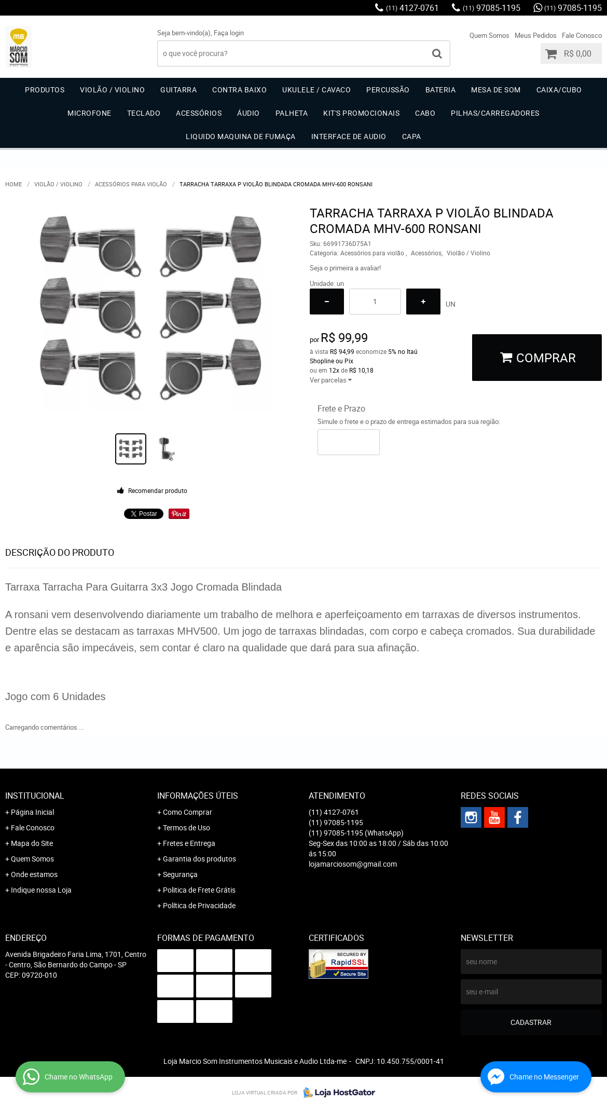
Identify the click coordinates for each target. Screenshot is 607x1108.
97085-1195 (491, 7)
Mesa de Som (496, 89)
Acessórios (199, 113)
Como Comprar (187, 812)
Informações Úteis (197, 795)
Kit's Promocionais (361, 113)
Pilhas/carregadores (495, 113)
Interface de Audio (349, 136)
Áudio (248, 113)
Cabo (425, 113)
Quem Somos (489, 35)
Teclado (144, 113)
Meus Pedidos (536, 35)
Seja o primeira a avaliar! (345, 267)
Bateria (440, 89)
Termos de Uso (186, 827)
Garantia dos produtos (199, 859)
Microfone (89, 113)
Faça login (229, 32)
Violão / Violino (112, 89)
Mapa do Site (32, 843)
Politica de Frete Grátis (199, 890)
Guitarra (178, 89)
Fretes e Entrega (189, 843)
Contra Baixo (239, 89)
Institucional (34, 795)
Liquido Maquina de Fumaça (241, 136)
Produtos (44, 89)
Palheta (291, 113)
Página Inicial (32, 812)
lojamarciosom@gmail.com (353, 864)
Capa (411, 136)
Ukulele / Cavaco (316, 89)
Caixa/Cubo (559, 89)
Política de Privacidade (199, 905)
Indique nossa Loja (41, 890)
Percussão (388, 89)
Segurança (180, 874)
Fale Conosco (582, 35)
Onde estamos (34, 874)
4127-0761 (412, 7)
